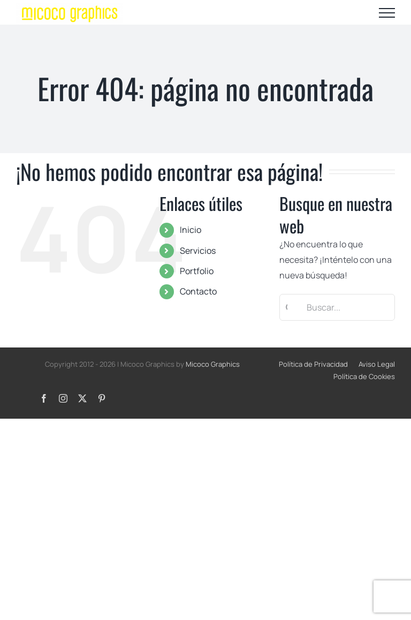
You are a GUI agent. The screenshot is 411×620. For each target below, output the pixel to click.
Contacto (198, 291)
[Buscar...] (337, 307)
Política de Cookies (364, 376)
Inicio (190, 230)
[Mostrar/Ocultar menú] (387, 13)
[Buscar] (286, 307)
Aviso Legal (377, 364)
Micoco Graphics (213, 364)
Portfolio (197, 271)
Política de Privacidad (313, 364)
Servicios (198, 250)
